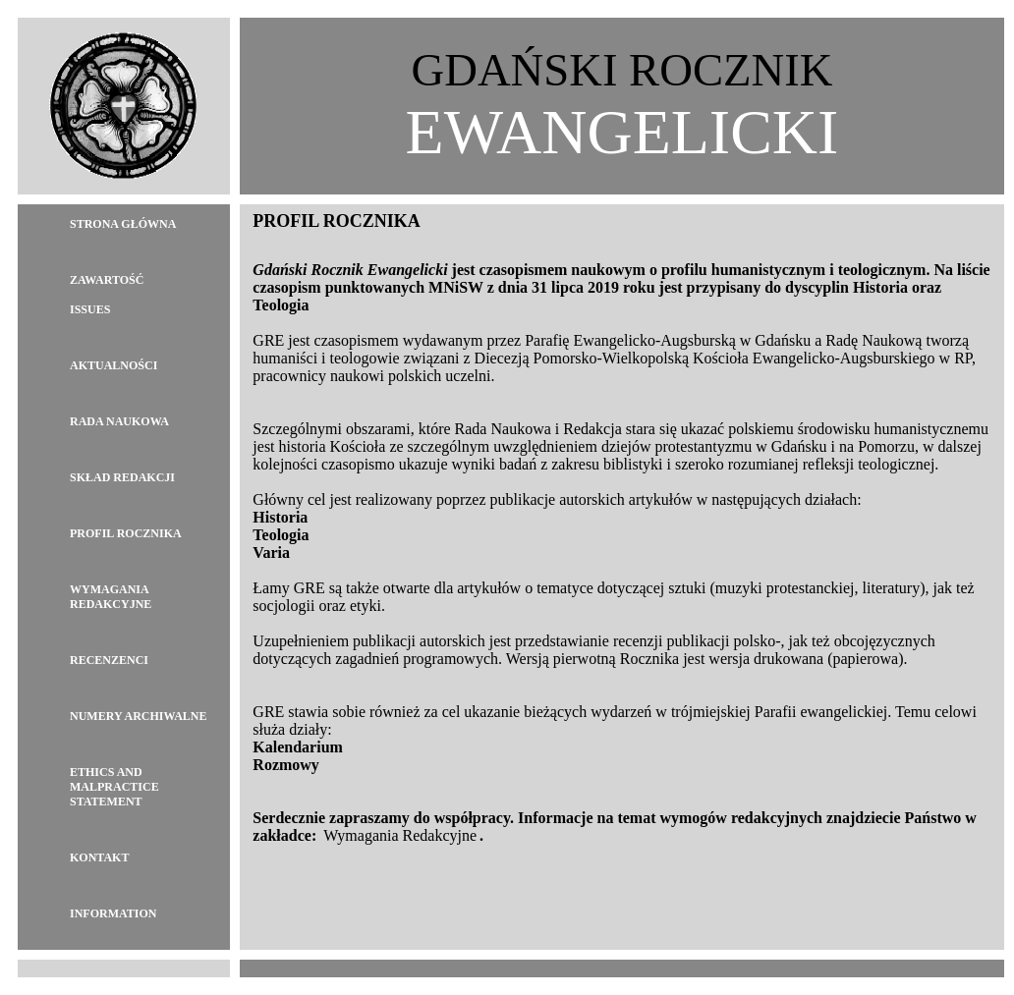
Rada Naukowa (119, 421)
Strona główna (123, 224)
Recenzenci (109, 660)
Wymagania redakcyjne (110, 596)
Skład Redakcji (122, 477)
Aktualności (113, 365)
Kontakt (99, 857)
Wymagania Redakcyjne (400, 835)
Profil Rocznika (126, 533)
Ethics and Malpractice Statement (114, 786)
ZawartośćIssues (106, 294)
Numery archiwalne (138, 716)
